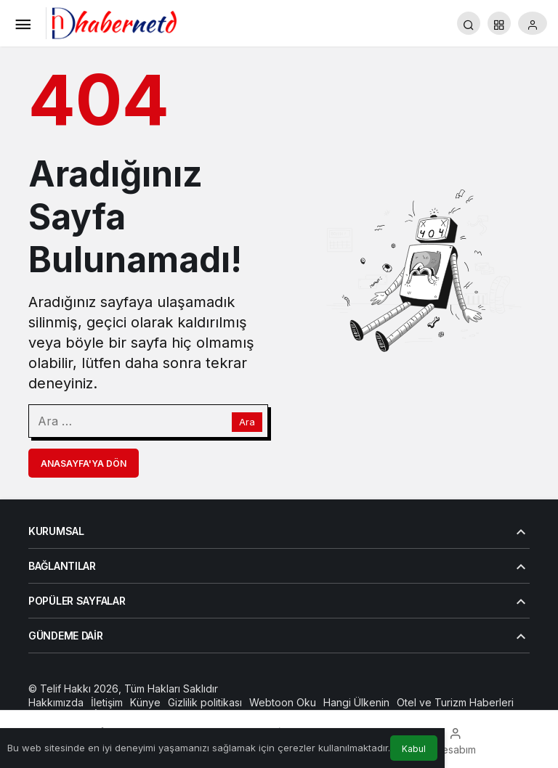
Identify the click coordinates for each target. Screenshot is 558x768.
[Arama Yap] (468, 23)
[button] (499, 23)
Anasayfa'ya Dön (83, 463)
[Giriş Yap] (532, 23)
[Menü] (22, 23)
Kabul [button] (414, 748)
